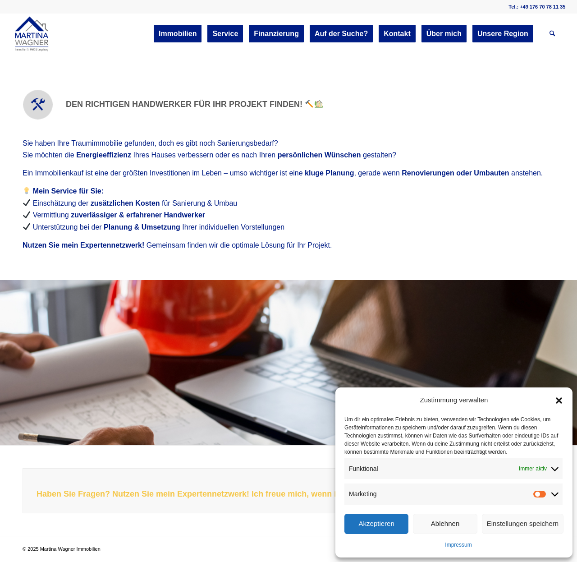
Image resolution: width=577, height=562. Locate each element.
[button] (558, 400)
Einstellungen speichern (523, 523)
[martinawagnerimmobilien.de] (32, 34)
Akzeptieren (376, 523)
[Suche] (552, 34)
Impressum (458, 545)
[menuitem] (177, 34)
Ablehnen (445, 523)
